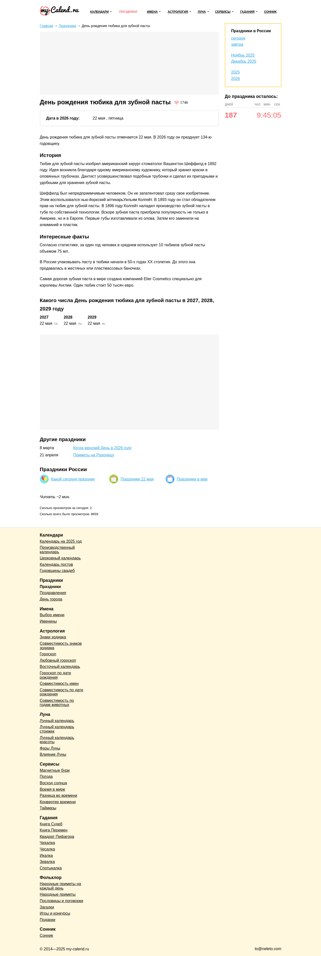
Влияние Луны (53, 754)
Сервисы (222, 12)
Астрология (178, 12)
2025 (235, 72)
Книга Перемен (54, 830)
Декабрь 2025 (243, 61)
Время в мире (52, 789)
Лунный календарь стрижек (57, 729)
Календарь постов (56, 564)
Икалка (46, 855)
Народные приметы (58, 894)
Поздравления (53, 593)
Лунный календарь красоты (57, 740)
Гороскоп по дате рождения (55, 675)
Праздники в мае (192, 479)
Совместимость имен (59, 683)
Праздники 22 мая (137, 479)
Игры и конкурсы (55, 913)
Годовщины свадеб (57, 571)
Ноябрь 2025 (243, 55)
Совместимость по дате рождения (61, 692)
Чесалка (47, 849)
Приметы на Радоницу (93, 455)
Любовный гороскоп (58, 660)
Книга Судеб (51, 824)
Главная (46, 26)
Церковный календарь (60, 558)
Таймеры (48, 808)
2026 (235, 79)
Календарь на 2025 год (61, 541)
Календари (99, 12)
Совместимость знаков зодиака (61, 645)
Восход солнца (53, 783)
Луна (202, 12)
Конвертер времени (58, 802)
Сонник (270, 12)
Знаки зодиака (53, 637)
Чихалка (47, 843)
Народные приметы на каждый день (60, 886)
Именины (48, 621)
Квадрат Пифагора (57, 836)
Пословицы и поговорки (61, 901)
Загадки (47, 907)
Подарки (47, 920)
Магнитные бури (55, 770)
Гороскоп (48, 654)
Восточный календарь (60, 666)
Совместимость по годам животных (57, 702)
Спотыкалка (51, 868)
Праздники (128, 12)
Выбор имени (52, 615)
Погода (46, 776)
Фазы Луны (50, 748)
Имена (152, 12)
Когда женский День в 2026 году (102, 448)
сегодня (238, 38)
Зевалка (47, 862)
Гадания (247, 12)
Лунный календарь (57, 721)
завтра (237, 44)
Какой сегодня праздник (73, 479)
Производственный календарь (57, 549)
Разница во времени (58, 795)
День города (51, 599)
